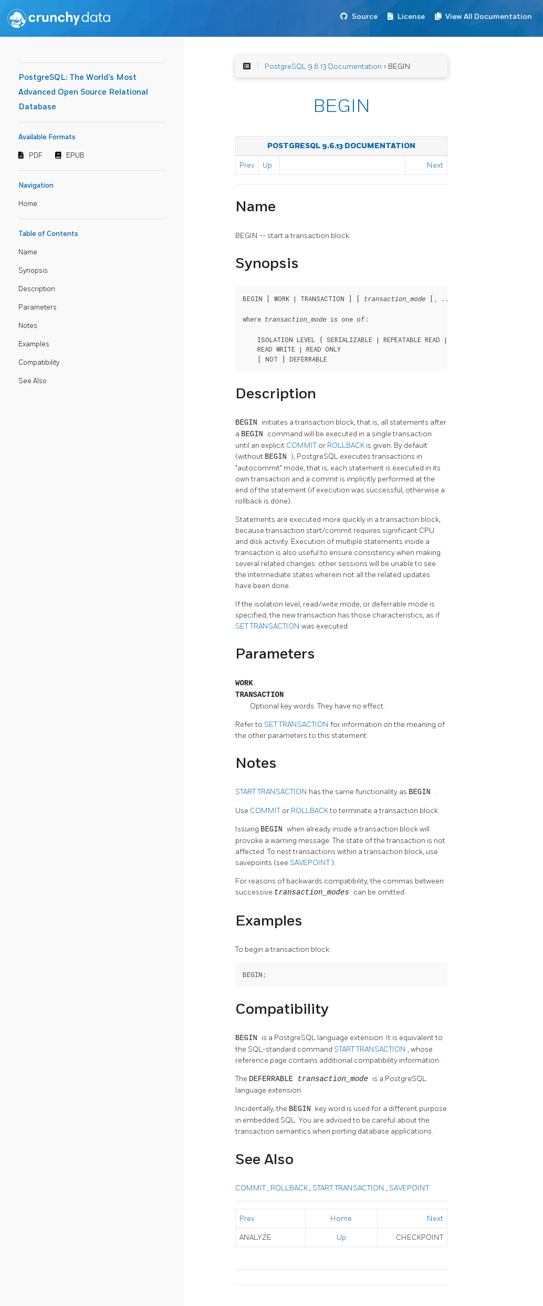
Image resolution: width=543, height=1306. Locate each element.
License (411, 16)
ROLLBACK (346, 444)
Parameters (37, 307)
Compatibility (38, 362)
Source (365, 16)
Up (267, 165)
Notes (27, 326)
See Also (32, 381)
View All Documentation (488, 16)
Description (36, 289)
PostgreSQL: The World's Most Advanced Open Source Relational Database (83, 92)
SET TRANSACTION (268, 625)
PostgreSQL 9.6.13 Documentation (323, 66)
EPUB (75, 155)
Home (27, 204)
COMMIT (302, 444)
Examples (33, 344)
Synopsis (33, 270)
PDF (36, 155)
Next (435, 165)
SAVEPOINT (310, 861)
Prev (247, 165)
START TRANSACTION (272, 791)
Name (27, 252)
